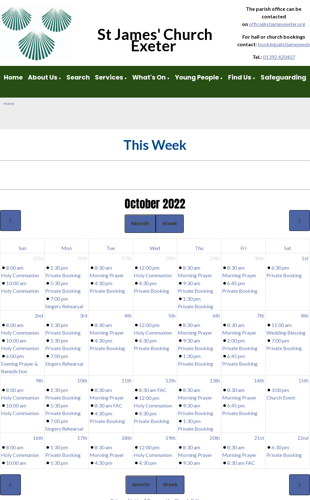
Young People (197, 77)
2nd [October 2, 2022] (39, 315)
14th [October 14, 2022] (259, 380)
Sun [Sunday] (22, 248)
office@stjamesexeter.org (277, 24)
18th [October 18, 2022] (126, 438)
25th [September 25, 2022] (38, 258)
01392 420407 (279, 57)
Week (169, 223)
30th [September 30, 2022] (259, 258)
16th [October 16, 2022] (38, 438)
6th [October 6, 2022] (216, 315)
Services (109, 77)
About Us (42, 77)
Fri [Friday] (243, 248)
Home (13, 77)
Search (78, 77)
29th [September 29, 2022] (215, 258)
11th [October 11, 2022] (126, 380)
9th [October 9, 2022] (39, 380)
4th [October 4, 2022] (128, 315)
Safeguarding (283, 77)
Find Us (240, 77)
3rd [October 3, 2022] (83, 315)
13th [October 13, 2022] (215, 380)
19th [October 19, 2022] (170, 438)
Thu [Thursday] (199, 248)
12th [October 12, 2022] (170, 380)
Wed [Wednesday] (155, 248)
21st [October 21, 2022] (259, 438)
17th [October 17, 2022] (82, 438)
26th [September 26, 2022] (82, 258)
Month (140, 223)
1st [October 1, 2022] (304, 258)
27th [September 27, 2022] (126, 258)
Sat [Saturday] (287, 248)
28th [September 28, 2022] (170, 258)
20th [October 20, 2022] (215, 438)
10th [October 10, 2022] (82, 380)
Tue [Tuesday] (111, 248)
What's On (149, 77)
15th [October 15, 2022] (303, 380)
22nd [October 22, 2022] (302, 438)
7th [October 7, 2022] (260, 315)
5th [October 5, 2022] (172, 315)
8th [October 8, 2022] (304, 315)
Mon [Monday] (66, 248)
